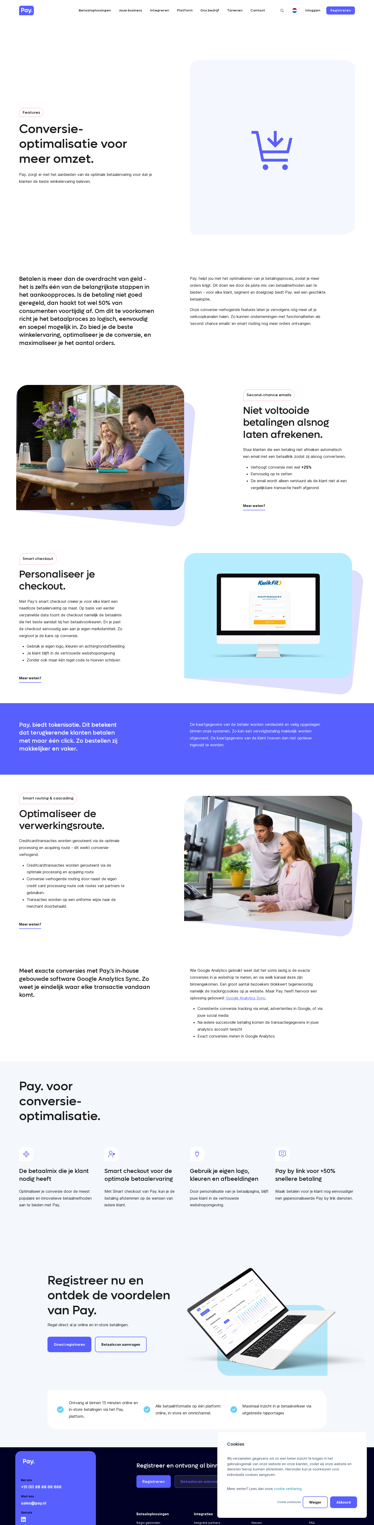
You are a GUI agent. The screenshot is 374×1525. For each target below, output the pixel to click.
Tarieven (235, 10)
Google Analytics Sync (245, 998)
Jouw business (130, 10)
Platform (184, 10)
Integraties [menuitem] (203, 1514)
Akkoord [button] (344, 1502)
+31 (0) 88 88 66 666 (41, 1486)
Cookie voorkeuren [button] (289, 1502)
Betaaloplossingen (95, 10)
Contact (257, 10)
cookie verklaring (287, 1489)
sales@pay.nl (33, 1503)
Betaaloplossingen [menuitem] (152, 1514)
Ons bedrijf (209, 10)
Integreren (159, 10)
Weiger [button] (315, 1502)
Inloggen (312, 10)
